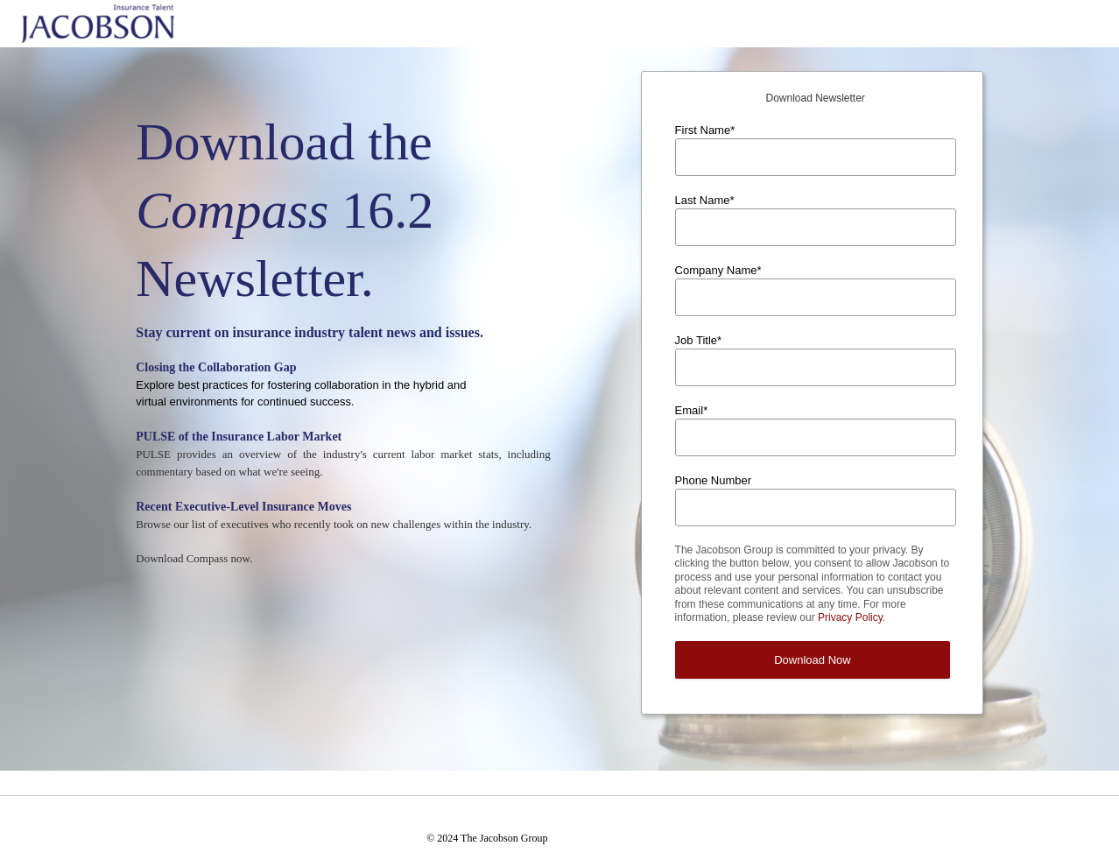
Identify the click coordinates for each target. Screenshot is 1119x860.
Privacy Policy (850, 617)
